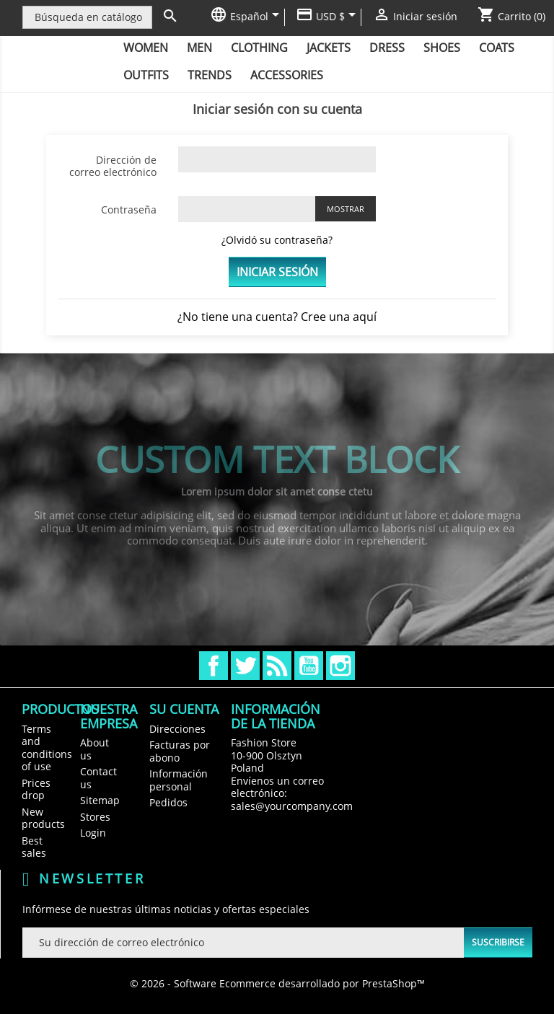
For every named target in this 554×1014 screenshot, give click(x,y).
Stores (95, 817)
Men (199, 48)
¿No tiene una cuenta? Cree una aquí (277, 317)
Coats (496, 48)
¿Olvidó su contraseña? (277, 240)
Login (93, 832)
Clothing (259, 48)
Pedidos (168, 802)
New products (43, 818)
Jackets (329, 48)
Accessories (286, 75)
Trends (210, 75)
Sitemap (100, 800)
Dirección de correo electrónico (113, 166)
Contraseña (129, 209)
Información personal (178, 780)
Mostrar (345, 208)
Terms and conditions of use (47, 748)
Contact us (98, 777)
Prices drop (36, 789)
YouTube (308, 665)
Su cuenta (184, 709)
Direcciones (177, 729)
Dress (387, 48)
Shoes (441, 48)
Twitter (245, 665)
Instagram (340, 665)
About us (94, 749)
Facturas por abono (179, 751)
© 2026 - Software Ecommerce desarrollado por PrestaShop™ (277, 983)
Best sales (34, 847)
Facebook (213, 665)
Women (145, 48)
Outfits (146, 75)
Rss (277, 665)
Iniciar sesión (277, 272)
